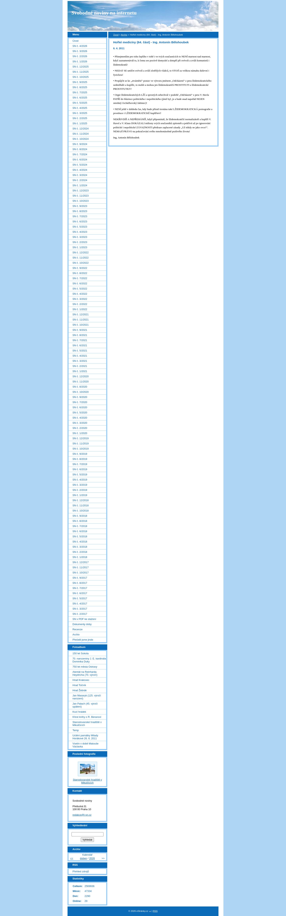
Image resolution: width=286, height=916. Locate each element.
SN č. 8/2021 (79, 335)
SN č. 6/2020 (79, 407)
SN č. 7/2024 (79, 154)
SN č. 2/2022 (79, 304)
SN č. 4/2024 (79, 169)
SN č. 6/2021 (79, 345)
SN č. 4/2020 (79, 417)
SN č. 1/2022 (79, 309)
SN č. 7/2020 (79, 402)
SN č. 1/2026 (79, 61)
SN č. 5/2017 (79, 598)
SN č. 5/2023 (79, 226)
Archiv (124, 35)
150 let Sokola (80, 653)
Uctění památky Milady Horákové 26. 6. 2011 (85, 737)
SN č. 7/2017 (79, 588)
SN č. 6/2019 (79, 469)
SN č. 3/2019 (79, 484)
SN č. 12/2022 (80, 252)
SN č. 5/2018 (79, 536)
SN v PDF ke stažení (84, 619)
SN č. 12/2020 (80, 376)
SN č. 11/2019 (80, 443)
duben (83, 858)
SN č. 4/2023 (79, 231)
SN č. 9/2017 (79, 577)
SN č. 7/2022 (79, 278)
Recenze (77, 629)
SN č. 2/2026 (79, 56)
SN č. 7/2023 (79, 216)
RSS (155, 911)
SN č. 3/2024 (79, 175)
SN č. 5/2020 (79, 412)
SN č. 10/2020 (80, 391)
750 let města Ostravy (84, 666)
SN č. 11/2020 (80, 381)
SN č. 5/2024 (79, 164)
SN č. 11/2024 (80, 133)
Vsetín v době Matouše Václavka (85, 745)
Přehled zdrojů (80, 871)
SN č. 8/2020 (79, 386)
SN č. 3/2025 (79, 113)
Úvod (116, 35)
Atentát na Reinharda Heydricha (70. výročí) (84, 673)
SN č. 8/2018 (79, 520)
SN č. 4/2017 (79, 603)
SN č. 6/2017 (79, 593)
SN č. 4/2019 (79, 479)
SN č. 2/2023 (79, 242)
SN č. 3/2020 (79, 422)
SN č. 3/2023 (79, 237)
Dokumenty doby (82, 624)
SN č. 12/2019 (80, 438)
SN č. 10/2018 (80, 510)
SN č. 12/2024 (80, 128)
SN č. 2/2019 (79, 489)
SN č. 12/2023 (80, 190)
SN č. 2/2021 (79, 366)
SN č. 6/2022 (79, 283)
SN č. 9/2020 (79, 397)
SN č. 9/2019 (79, 453)
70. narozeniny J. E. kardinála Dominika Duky (89, 660)
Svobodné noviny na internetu (104, 13)
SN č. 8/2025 (79, 87)
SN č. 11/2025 (80, 71)
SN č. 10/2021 (80, 324)
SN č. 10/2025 (80, 76)
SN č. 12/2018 (80, 500)
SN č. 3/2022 (79, 298)
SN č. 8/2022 (79, 273)
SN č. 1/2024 (79, 185)
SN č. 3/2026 (79, 51)
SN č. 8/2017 (79, 582)
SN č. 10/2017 (80, 572)
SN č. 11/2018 (80, 505)
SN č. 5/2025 (79, 102)
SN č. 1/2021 (79, 371)
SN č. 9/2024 (79, 144)
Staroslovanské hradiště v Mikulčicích (87, 724)
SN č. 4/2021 (79, 355)
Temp (75, 730)
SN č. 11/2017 (80, 567)
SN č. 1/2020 (79, 433)
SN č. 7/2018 (79, 526)
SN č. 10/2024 (80, 138)
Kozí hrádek (79, 711)
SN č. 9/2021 (79, 329)
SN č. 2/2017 (79, 613)
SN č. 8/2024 (79, 149)
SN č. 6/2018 (79, 531)
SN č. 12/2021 (80, 314)
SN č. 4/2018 (79, 541)
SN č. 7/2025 (79, 92)
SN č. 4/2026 (79, 45)
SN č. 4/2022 (79, 293)
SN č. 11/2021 (80, 319)
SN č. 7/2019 (79, 464)
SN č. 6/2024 (79, 159)
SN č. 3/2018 (79, 546)
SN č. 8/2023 (79, 211)
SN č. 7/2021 (79, 340)
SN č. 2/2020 (79, 428)
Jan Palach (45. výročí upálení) (85, 705)
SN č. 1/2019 (79, 495)
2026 (92, 858)
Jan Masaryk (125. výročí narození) (86, 697)
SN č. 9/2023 (79, 206)
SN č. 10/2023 (80, 200)
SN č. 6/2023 (79, 221)
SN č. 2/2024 (79, 180)
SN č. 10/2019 (80, 448)
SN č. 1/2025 (79, 123)
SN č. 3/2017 (79, 608)
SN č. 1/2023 (79, 247)
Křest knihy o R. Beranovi (86, 716)
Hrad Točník (79, 685)
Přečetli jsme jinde (82, 639)
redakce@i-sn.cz (82, 814)
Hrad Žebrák (79, 690)
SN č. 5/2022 (79, 288)
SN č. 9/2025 (79, 82)
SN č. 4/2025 (79, 107)
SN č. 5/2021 (79, 350)
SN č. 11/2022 (80, 257)
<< (71, 858)
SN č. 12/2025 (80, 66)
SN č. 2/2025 (79, 118)
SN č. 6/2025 (79, 97)
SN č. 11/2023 (80, 195)
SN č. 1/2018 (79, 557)
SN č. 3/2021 (79, 360)
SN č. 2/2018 (79, 551)
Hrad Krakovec (80, 680)
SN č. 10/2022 (80, 262)
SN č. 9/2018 (79, 515)
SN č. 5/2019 (79, 474)
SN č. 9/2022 (79, 267)
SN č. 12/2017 (80, 562)
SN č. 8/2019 (79, 459)
